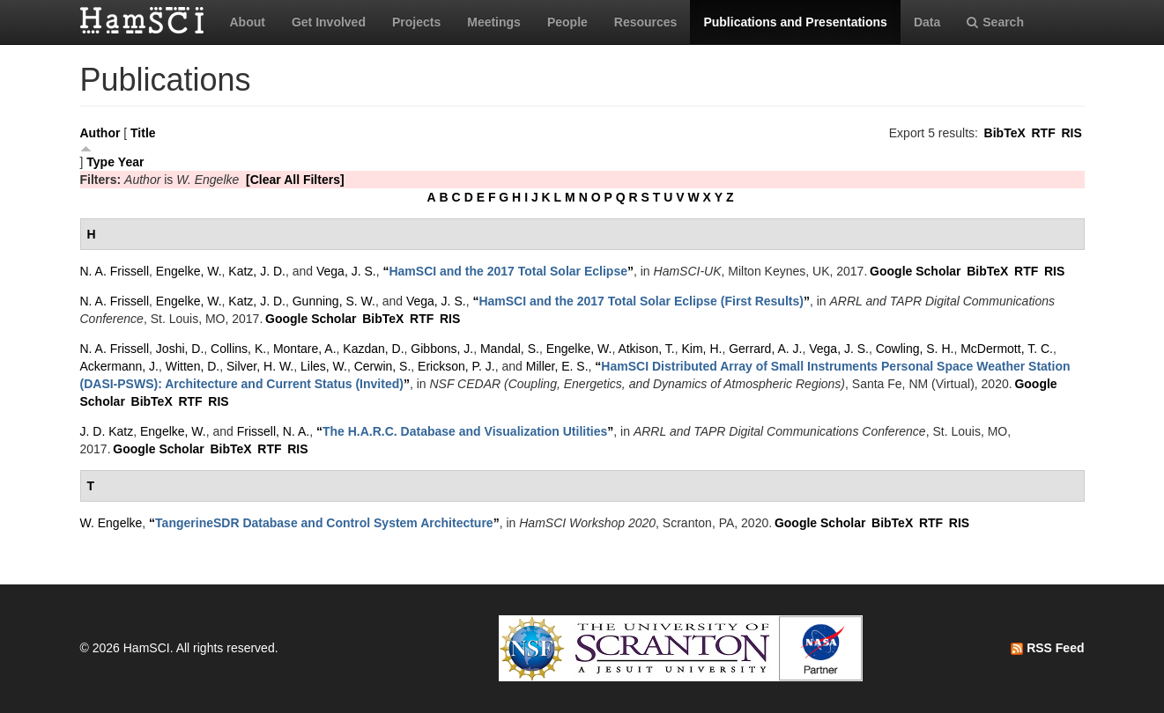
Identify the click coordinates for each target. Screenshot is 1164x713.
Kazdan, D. (373, 349)
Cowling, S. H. (915, 349)
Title (143, 133)
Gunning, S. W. (334, 301)
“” (508, 271)
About (247, 22)
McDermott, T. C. (1006, 349)
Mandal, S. (509, 349)
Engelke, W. (189, 271)
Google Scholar (915, 271)
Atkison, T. (646, 349)
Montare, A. (305, 349)
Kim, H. (702, 349)
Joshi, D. (180, 349)
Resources (646, 22)
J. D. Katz (107, 431)
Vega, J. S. (346, 271)
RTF (1043, 133)
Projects (416, 22)
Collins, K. (238, 349)
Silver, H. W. (259, 366)
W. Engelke (111, 523)
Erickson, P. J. (456, 366)
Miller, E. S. (557, 366)
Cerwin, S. (382, 366)
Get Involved (329, 22)
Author (100, 133)
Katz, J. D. (256, 271)
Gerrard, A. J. (765, 349)
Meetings (494, 22)
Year (131, 162)
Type (100, 162)
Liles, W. (323, 366)
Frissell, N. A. (273, 431)
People (567, 22)
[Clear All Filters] (295, 180)
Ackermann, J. (119, 366)
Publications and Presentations (795, 22)
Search (995, 22)
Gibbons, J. (442, 349)
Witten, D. (192, 366)
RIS (1071, 133)
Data (927, 22)
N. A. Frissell (115, 271)
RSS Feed (1047, 648)
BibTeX (1005, 133)
